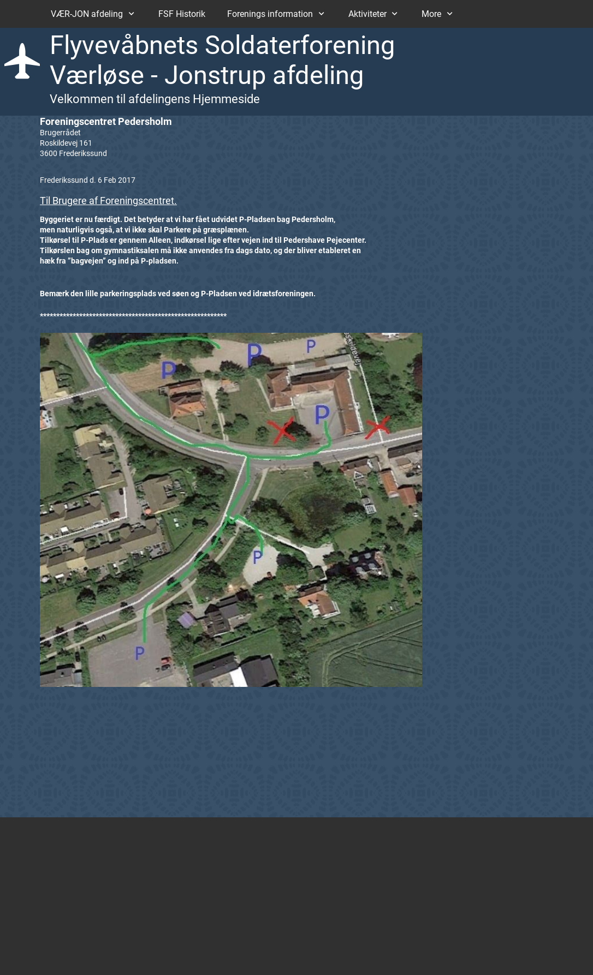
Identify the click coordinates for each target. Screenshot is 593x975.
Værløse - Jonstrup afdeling (207, 75)
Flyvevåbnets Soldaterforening (222, 45)
